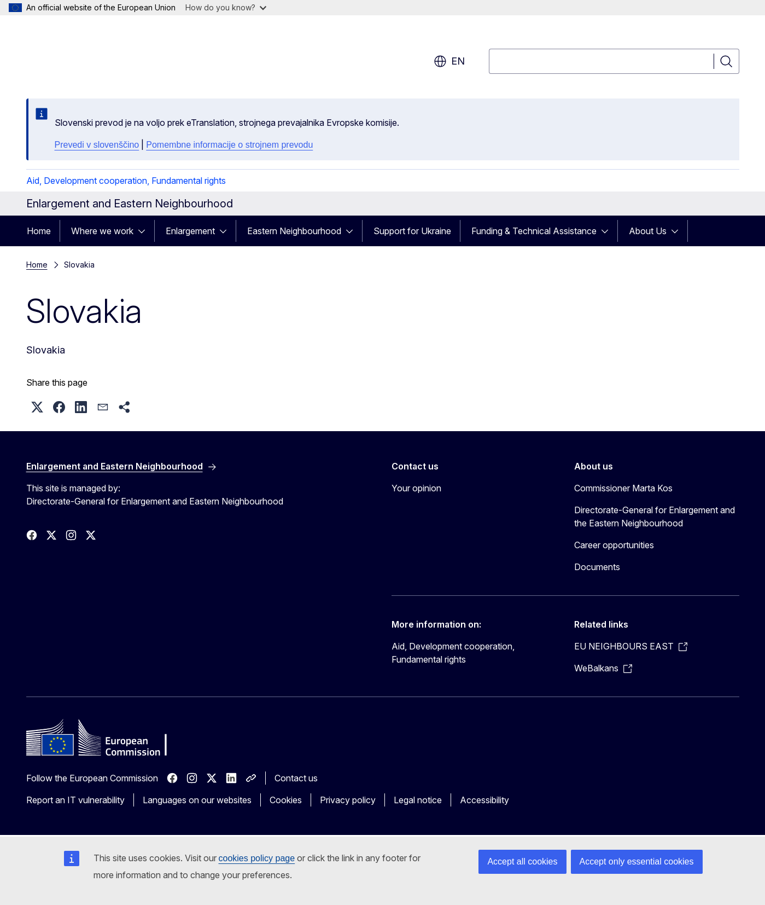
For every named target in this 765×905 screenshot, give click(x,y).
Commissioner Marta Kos (623, 488)
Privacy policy (348, 799)
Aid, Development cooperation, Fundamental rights (126, 180)
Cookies (286, 799)
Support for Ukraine (412, 230)
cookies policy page (257, 858)
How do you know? (225, 7)
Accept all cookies (522, 861)
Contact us (296, 778)
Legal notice (418, 799)
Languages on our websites (197, 799)
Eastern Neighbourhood (294, 230)
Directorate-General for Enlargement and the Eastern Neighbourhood (654, 516)
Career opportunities (614, 544)
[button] (37, 407)
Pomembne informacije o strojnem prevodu (229, 144)
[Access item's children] (145, 231)
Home (39, 230)
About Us (648, 230)
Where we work (102, 230)
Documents (597, 566)
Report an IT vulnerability (75, 799)
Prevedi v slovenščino (97, 144)
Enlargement (190, 230)
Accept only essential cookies (637, 861)
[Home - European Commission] (114, 55)
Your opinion (416, 488)
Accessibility (484, 799)
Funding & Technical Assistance (534, 230)
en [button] (449, 61)
